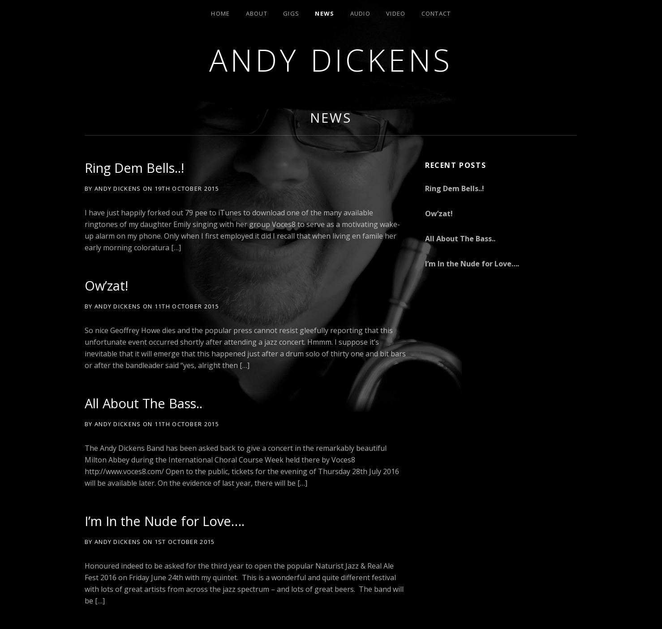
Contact (436, 13)
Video (396, 13)
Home (220, 13)
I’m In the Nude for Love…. (165, 521)
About (257, 13)
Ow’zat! (106, 285)
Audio (360, 13)
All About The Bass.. (143, 403)
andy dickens (331, 60)
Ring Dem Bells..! (134, 167)
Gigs (291, 13)
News (324, 13)
